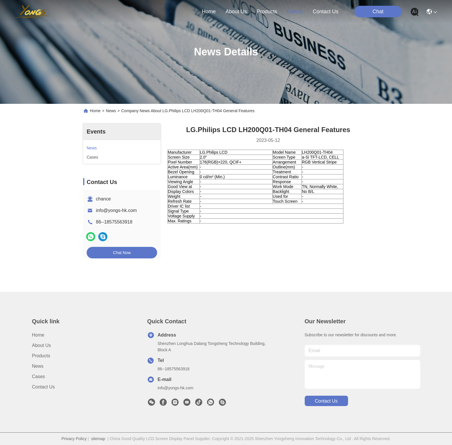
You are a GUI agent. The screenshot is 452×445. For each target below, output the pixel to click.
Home (209, 11)
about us (236, 11)
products (267, 11)
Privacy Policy (74, 438)
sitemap (98, 438)
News (111, 110)
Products (41, 355)
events (295, 11)
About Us (41, 345)
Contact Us (43, 386)
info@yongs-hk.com (116, 210)
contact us (325, 11)
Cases (38, 376)
